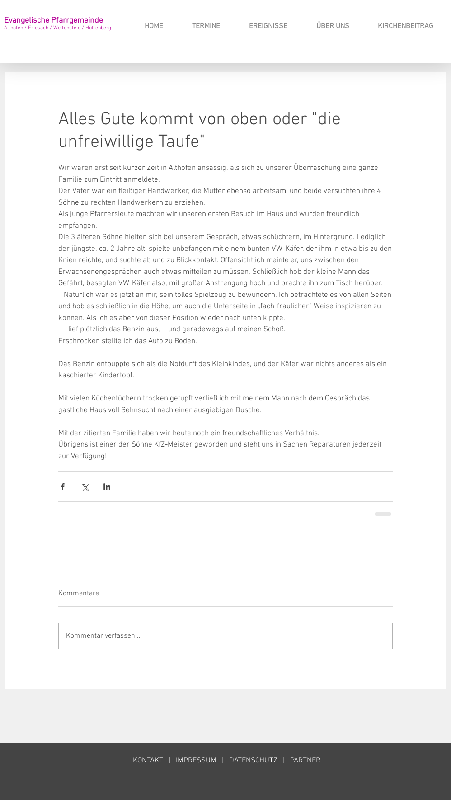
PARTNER (305, 760)
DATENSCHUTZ (253, 760)
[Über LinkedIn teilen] (107, 486)
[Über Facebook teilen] (62, 486)
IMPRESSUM (196, 760)
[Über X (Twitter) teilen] (84, 486)
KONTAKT (148, 760)
